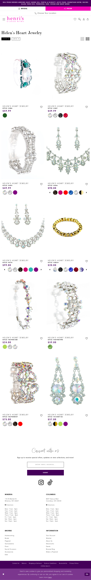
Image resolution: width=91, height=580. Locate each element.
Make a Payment (52, 552)
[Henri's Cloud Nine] (15, 19)
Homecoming (9, 535)
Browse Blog (50, 549)
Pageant (8, 541)
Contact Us (15, 563)
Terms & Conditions (50, 563)
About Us (49, 541)
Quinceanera (9, 544)
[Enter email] (45, 464)
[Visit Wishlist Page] (75, 19)
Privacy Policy (74, 563)
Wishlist (48, 538)
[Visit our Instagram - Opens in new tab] (41, 482)
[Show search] (79, 19)
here (50, 577)
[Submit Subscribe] (45, 472)
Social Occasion (10, 549)
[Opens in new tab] (9, 505)
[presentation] (22, 73)
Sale (6, 555)
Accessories (9, 552)
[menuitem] (23, 9)
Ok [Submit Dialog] (87, 574)
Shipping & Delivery (35, 563)
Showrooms (50, 544)
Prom (7, 546)
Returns (24, 563)
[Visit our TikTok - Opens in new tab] (50, 482)
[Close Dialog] (3, 574)
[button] (4, 19)
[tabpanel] (55, 192)
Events (48, 546)
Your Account (50, 535)
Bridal (7, 538)
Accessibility (63, 563)
